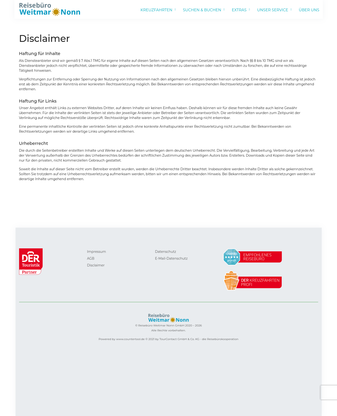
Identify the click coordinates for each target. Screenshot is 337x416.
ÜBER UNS (309, 10)
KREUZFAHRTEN (156, 10)
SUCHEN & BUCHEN (202, 10)
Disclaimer (96, 265)
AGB (90, 258)
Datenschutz (165, 252)
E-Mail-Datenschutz (171, 258)
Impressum (96, 252)
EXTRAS (239, 10)
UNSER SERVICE (272, 10)
